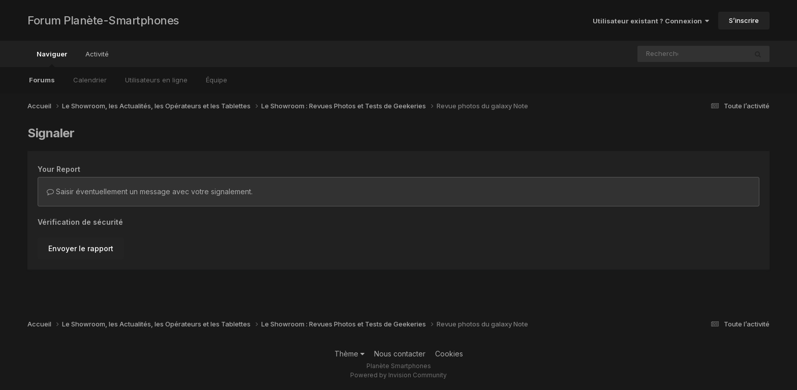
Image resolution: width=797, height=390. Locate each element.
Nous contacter (399, 353)
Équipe (216, 80)
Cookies (449, 353)
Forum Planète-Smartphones (103, 20)
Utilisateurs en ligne (156, 80)
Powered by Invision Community (398, 375)
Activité (97, 54)
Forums (42, 80)
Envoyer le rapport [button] (80, 248)
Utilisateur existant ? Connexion (651, 21)
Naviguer (52, 58)
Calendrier (90, 80)
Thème (349, 353)
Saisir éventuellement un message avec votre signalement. (150, 191)
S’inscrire (744, 20)
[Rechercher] (663, 54)
